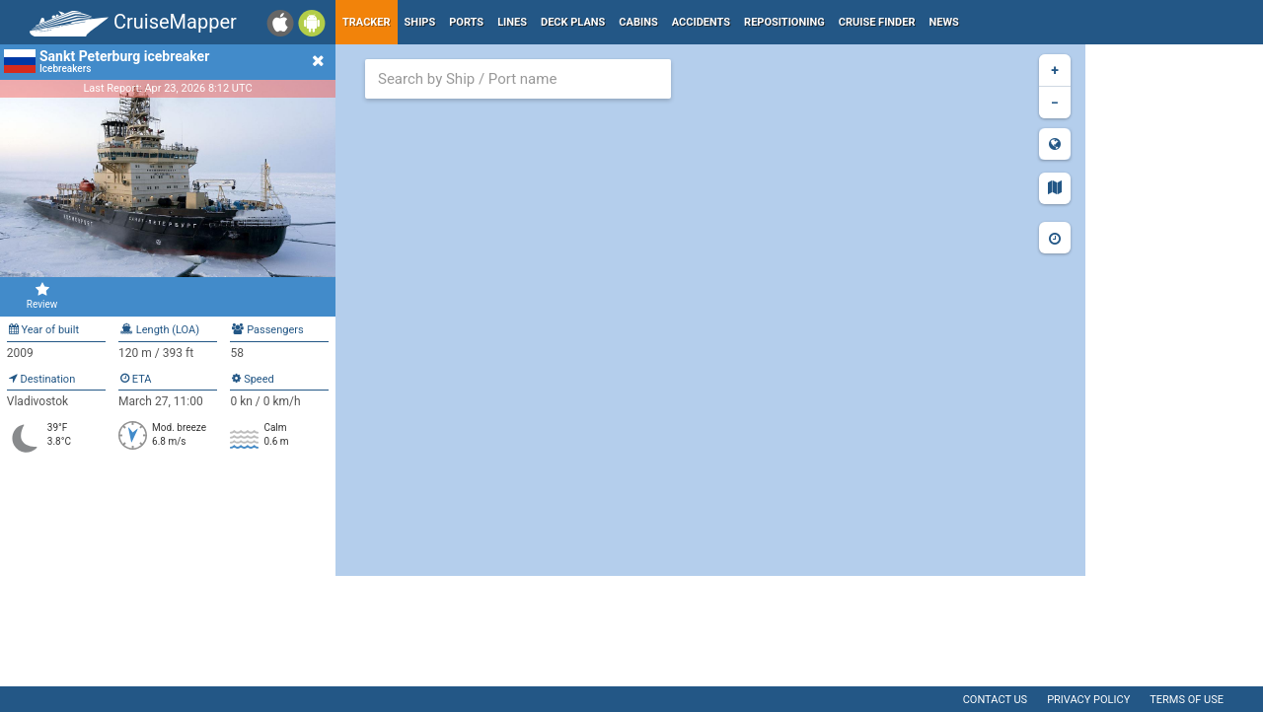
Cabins (638, 22)
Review (42, 296)
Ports (466, 22)
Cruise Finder (877, 22)
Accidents (701, 22)
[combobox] (518, 79)
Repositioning (784, 22)
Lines (512, 22)
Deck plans (573, 22)
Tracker (366, 22)
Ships (420, 22)
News (944, 22)
